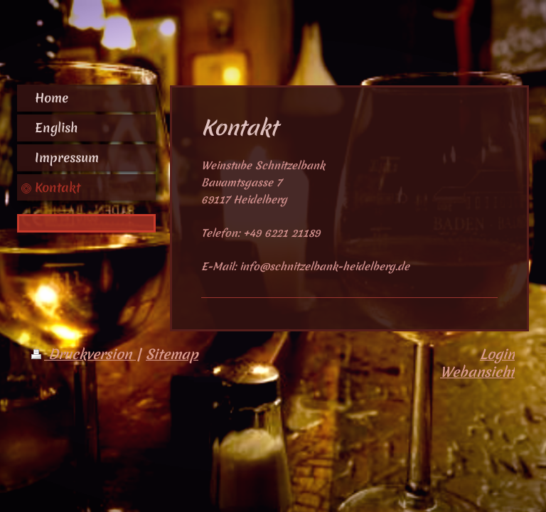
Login (497, 354)
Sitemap (172, 354)
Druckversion (83, 354)
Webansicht (477, 372)
